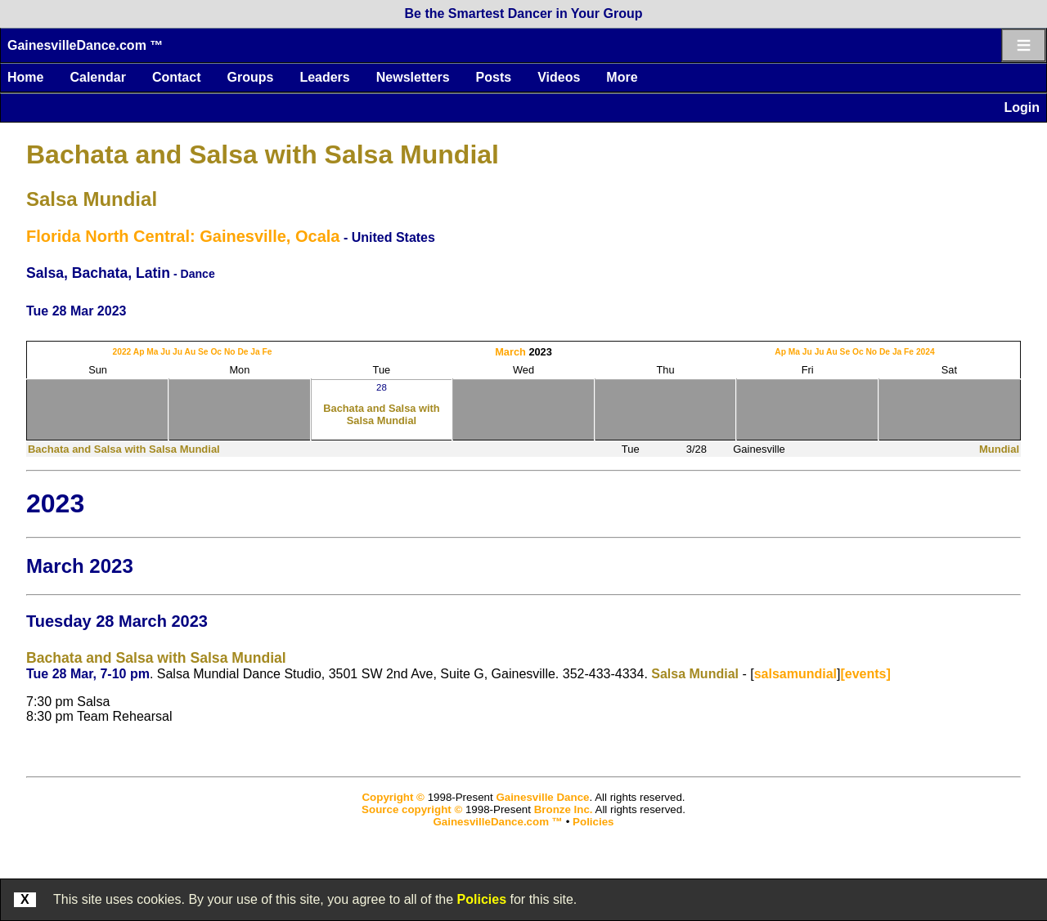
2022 (122, 351)
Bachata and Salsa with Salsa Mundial (262, 154)
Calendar (97, 77)
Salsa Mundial (91, 199)
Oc (216, 351)
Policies (481, 899)
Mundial (999, 449)
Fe (267, 351)
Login (1022, 107)
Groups (250, 77)
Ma (152, 351)
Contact (176, 77)
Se (203, 351)
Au (190, 351)
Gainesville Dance (542, 797)
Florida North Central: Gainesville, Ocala (182, 236)
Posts (494, 77)
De (242, 351)
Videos (558, 77)
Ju (165, 351)
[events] (865, 674)
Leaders (324, 77)
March (510, 352)
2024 (925, 351)
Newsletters (413, 77)
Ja (254, 351)
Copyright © (393, 797)
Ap (139, 351)
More (621, 77)
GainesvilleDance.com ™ (85, 45)
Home (25, 77)
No (230, 351)
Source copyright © (412, 809)
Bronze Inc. (563, 809)
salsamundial (795, 674)
